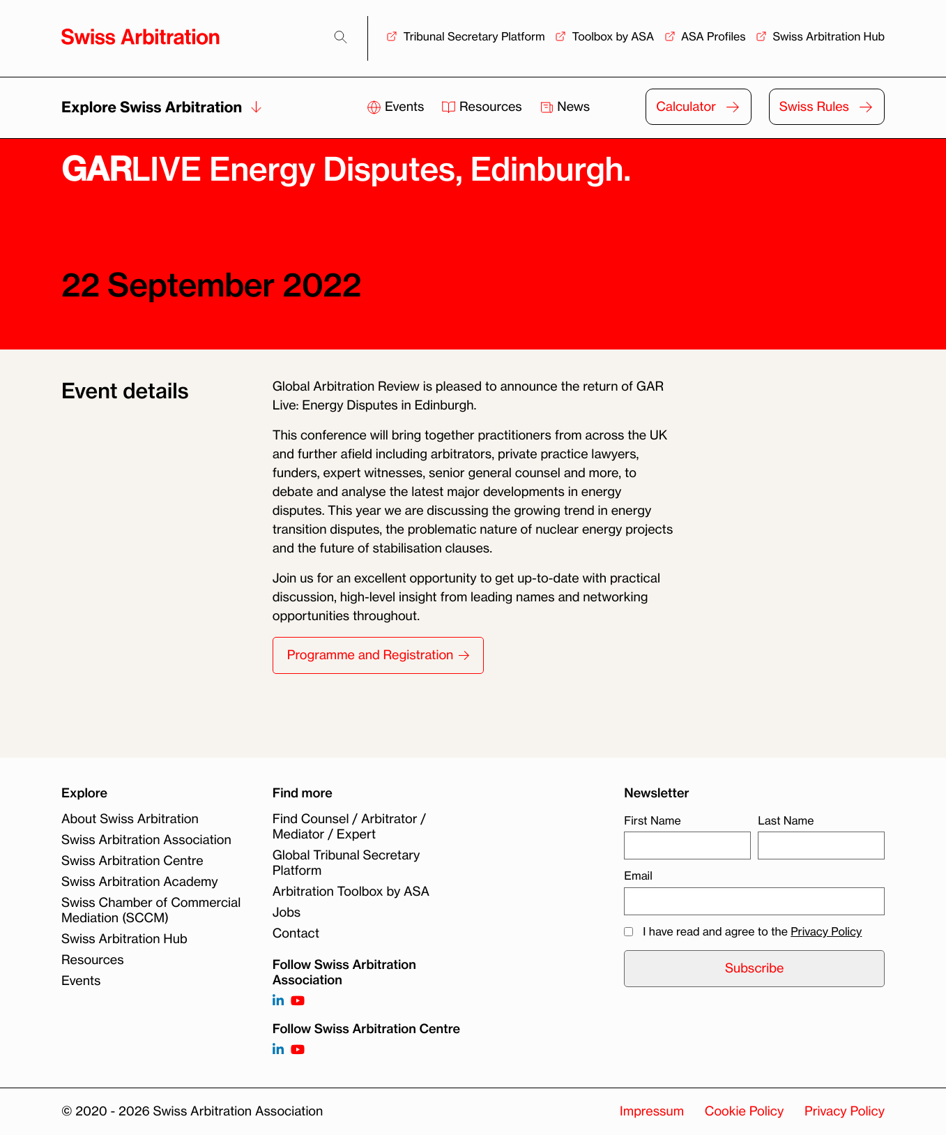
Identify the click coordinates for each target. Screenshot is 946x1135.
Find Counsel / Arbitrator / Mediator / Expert (349, 826)
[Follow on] (278, 1050)
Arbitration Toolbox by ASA (351, 891)
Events (397, 106)
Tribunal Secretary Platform (473, 36)
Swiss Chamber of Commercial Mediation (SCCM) (151, 910)
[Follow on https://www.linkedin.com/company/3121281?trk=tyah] (278, 1001)
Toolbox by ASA (613, 36)
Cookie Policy (744, 1111)
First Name (652, 820)
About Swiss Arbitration (130, 819)
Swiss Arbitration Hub (828, 36)
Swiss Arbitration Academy (139, 881)
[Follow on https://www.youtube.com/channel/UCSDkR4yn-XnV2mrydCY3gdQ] (298, 1001)
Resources (483, 106)
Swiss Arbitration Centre (132, 861)
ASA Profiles (713, 36)
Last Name (786, 820)
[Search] (340, 37)
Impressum (652, 1111)
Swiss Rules (814, 106)
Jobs (286, 912)
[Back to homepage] (140, 36)
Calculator (686, 106)
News (565, 106)
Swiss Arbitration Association (146, 840)
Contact (296, 933)
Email (638, 875)
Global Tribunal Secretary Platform (346, 863)
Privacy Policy (826, 931)
